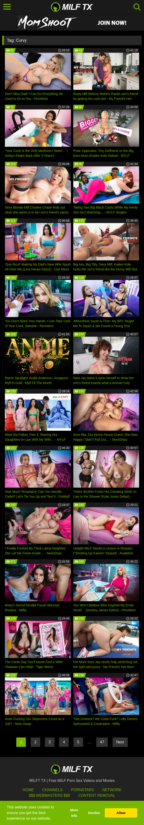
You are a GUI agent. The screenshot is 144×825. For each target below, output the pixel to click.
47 (102, 742)
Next (120, 742)
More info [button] (74, 813)
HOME (28, 790)
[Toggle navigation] (7, 7)
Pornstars (82, 790)
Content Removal (96, 795)
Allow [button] (121, 813)
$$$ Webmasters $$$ (49, 795)
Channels (52, 790)
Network (111, 790)
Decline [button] (94, 813)
